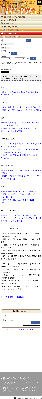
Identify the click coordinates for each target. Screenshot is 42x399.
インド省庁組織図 (6, 384)
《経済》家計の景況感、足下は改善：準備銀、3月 (21, 107)
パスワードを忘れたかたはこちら (31, 325)
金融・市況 (13, 389)
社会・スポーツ (17, 390)
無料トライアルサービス (8, 379)
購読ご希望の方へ (23, 377)
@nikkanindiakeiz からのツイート (21, 329)
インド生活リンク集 (32, 382)
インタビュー (10, 392)
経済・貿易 (4, 389)
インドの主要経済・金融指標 (12, 297)
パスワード (5, 318)
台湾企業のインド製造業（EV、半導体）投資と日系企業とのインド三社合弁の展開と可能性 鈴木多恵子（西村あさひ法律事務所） (21, 218)
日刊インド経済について (8, 377)
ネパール (36, 390)
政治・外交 (35, 387)
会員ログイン (22, 379)
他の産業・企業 (6, 390)
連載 (2, 392)
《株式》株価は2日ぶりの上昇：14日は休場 (18, 191)
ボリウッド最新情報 (7, 382)
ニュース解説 (15, 387)
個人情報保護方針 (37, 370)
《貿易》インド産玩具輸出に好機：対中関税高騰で (21, 110)
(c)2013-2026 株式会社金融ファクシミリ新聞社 (28, 398)
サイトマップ (26, 370)
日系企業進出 (5, 387)
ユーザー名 (5, 316)
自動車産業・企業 (24, 389)
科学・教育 (28, 390)
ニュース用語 (26, 387)
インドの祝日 (20, 382)
